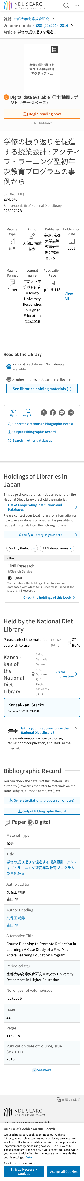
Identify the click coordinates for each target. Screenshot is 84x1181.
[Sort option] (22, 548)
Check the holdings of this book (49, 597)
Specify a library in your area (49, 534)
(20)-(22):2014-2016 (52, 25)
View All (69, 296)
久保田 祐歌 (15, 917)
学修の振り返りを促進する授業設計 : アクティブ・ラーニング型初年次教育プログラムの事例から (41, 867)
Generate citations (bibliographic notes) (40, 423)
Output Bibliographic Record (31, 431)
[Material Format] (57, 548)
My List (13, 412)
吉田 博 (12, 925)
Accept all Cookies (64, 1171)
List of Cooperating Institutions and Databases (43, 507)
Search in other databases (29, 440)
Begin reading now (41, 113)
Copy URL (28, 412)
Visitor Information (67, 674)
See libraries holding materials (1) (42, 388)
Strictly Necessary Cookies (24, 1171)
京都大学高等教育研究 (31, 18)
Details (30, 1157)
